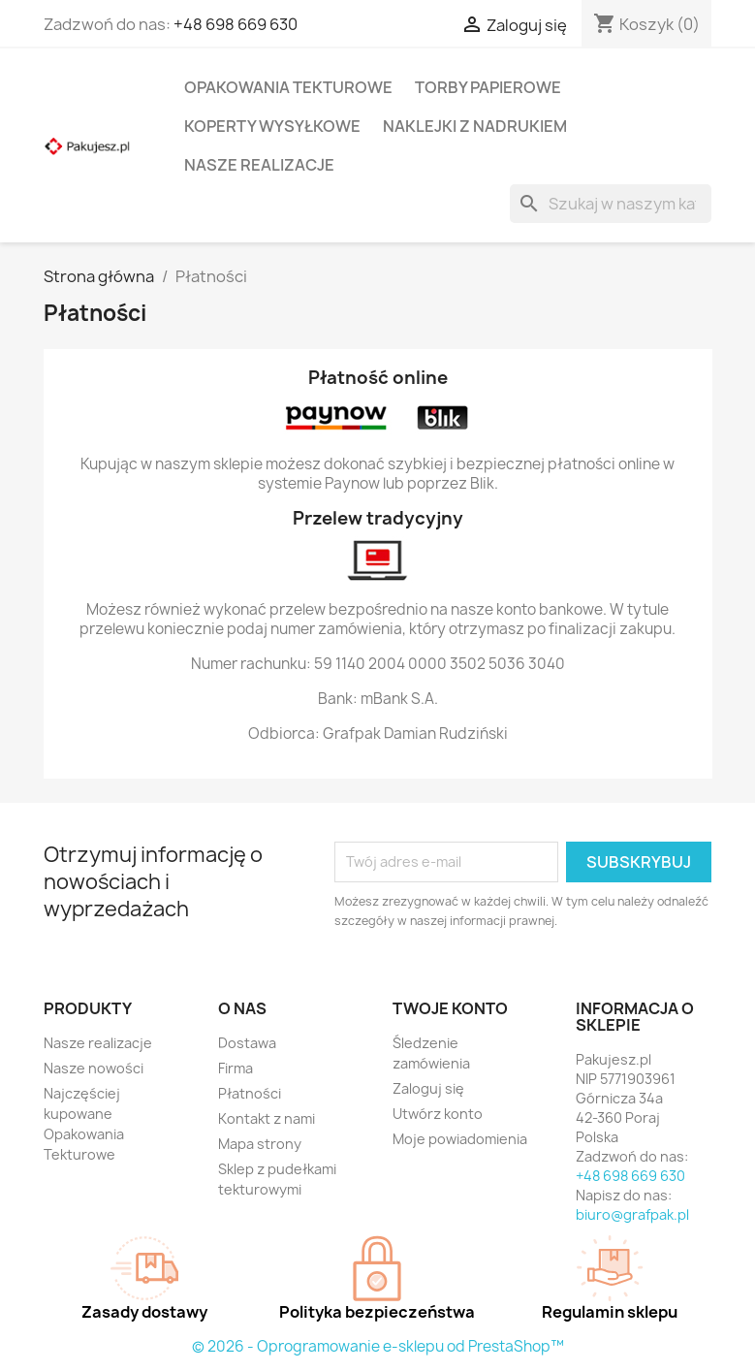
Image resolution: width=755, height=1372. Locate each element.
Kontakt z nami (266, 1118)
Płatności (249, 1093)
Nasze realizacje (259, 164)
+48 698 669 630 (235, 24)
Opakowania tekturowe (288, 87)
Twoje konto (450, 1008)
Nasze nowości (93, 1068)
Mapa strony (259, 1143)
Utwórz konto (438, 1113)
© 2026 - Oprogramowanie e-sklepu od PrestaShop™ (378, 1346)
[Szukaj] (610, 203)
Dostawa (247, 1043)
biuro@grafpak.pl (632, 1214)
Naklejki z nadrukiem (475, 126)
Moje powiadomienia (460, 1139)
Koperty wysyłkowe (272, 126)
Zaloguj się (428, 1088)
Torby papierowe (488, 87)
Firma (235, 1068)
